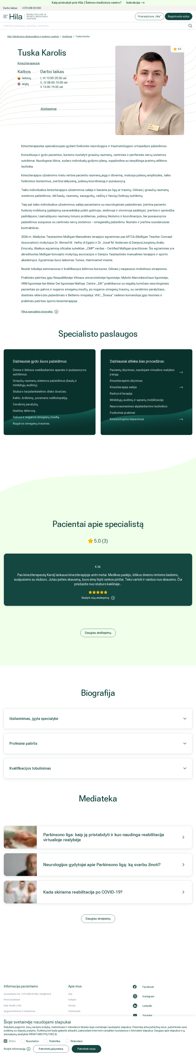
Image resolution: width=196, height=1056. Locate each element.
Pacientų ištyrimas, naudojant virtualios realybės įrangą (146, 372)
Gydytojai (67, 36)
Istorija (71, 1005)
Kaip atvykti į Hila (12, 1005)
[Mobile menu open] (5, 16)
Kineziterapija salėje (146, 387)
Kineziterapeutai (29, 63)
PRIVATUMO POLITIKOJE (43, 1034)
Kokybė (72, 999)
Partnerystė (74, 1011)
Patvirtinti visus (86, 1048)
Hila (70, 994)
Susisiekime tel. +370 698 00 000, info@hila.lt (27, 994)
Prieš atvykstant (12, 999)
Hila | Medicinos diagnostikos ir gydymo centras (33, 36)
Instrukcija (135, 2)
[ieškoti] (190, 25)
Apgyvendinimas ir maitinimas (19, 1011)
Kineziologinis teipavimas (146, 419)
